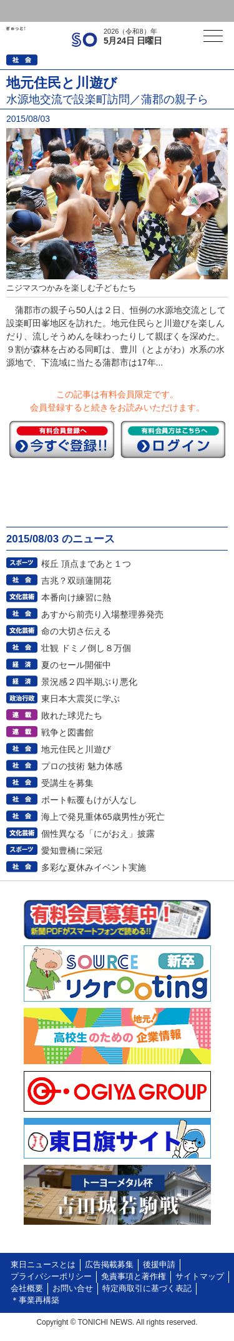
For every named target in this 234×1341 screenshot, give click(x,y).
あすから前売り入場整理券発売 (102, 614)
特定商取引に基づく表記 (147, 1288)
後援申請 (159, 1264)
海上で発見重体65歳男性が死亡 (103, 817)
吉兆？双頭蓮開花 (76, 581)
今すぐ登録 (61, 439)
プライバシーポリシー (51, 1276)
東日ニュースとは (43, 1264)
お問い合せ (72, 1288)
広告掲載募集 (109, 1264)
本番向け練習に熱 (76, 597)
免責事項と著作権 (133, 1276)
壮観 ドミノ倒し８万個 (86, 648)
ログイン (35, 11)
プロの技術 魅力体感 (81, 766)
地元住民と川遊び (76, 749)
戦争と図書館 (67, 732)
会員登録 (96, 11)
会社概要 (27, 1288)
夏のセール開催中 (76, 665)
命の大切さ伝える (76, 631)
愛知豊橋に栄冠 (71, 850)
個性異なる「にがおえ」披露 (98, 834)
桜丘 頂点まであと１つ (86, 564)
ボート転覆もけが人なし (89, 800)
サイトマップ (199, 1276)
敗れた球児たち (71, 715)
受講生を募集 (67, 783)
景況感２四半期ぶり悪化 (89, 682)
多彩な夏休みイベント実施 (93, 867)
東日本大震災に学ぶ (80, 699)
